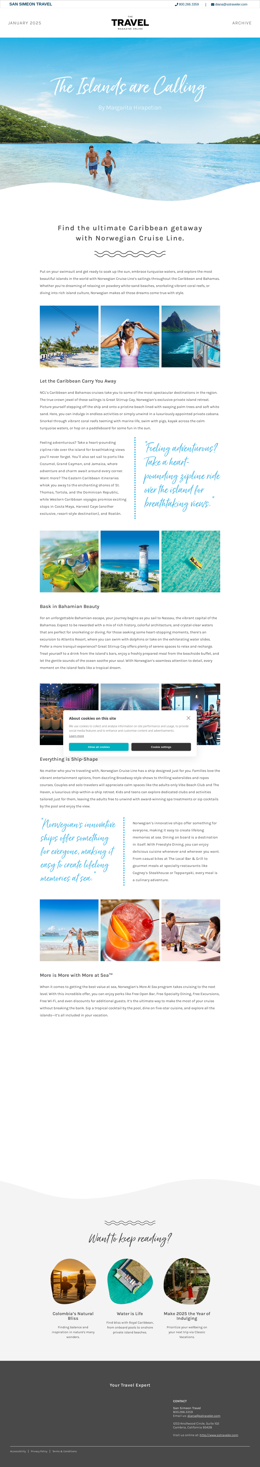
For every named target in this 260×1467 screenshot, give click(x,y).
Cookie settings (161, 746)
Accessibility (18, 1451)
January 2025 (24, 23)
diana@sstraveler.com (203, 1416)
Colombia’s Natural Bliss (73, 1316)
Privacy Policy (39, 1451)
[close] (188, 718)
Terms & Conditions (64, 1451)
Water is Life (130, 1313)
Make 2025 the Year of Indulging (187, 1316)
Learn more (76, 736)
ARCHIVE (242, 23)
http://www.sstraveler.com (219, 1435)
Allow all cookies (99, 746)
